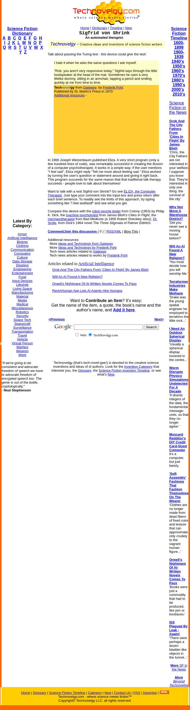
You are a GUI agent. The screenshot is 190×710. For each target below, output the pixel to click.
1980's (178, 80)
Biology (22, 242)
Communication (22, 250)
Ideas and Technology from (85, 244)
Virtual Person (22, 343)
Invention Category (138, 367)
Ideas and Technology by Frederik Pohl (87, 247)
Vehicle (22, 339)
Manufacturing (22, 292)
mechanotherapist (61, 219)
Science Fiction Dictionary (22, 31)
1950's (179, 66)
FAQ (136, 693)
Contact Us (122, 693)
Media (22, 300)
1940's (178, 61)
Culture (22, 257)
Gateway (99, 251)
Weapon (22, 351)
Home (85, 28)
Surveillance (22, 328)
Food (22, 277)
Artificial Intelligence (22, 238)
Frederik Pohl (113, 87)
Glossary (84, 370)
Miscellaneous (22, 308)
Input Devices (22, 281)
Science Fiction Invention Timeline (124, 370)
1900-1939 (179, 54)
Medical (22, 304)
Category (95, 693)
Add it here (124, 310)
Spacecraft (22, 324)
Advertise (150, 693)
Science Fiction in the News (178, 108)
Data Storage (22, 261)
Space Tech (22, 320)
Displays (22, 265)
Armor (22, 234)
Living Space (22, 289)
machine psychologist (82, 215)
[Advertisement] (22, 137)
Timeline (116, 28)
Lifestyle (22, 285)
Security (22, 316)
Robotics (22, 312)
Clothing (22, 246)
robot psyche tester (106, 211)
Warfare (22, 347)
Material (22, 296)
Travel (22, 335)
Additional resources (69, 95)
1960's (178, 71)
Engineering (22, 269)
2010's (179, 94)
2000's (178, 89)
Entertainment (22, 273)
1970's (179, 75)
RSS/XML (113, 231)
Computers (22, 253)
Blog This (131, 231)
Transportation (22, 331)
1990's (179, 85)
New (128, 28)
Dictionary (99, 28)
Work (22, 355)
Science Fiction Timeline (179, 33)
